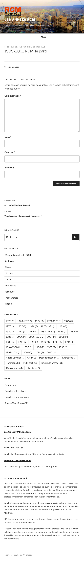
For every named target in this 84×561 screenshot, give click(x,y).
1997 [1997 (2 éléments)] (51, 347)
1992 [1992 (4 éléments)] (45, 342)
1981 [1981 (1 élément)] (21, 331)
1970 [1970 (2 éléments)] (10, 321)
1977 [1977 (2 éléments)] (22, 326)
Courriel (9, 152)
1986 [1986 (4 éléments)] (21, 337)
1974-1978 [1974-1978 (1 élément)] (54, 321)
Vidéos (8, 303)
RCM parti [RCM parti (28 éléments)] (30, 363)
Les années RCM (19, 19)
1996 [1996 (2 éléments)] (39, 347)
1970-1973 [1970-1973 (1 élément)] (25, 321)
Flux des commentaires (16, 397)
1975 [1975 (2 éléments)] (68, 321)
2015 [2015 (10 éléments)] (52, 352)
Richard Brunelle (36, 47)
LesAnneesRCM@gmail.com (17, 432)
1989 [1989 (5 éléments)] (10, 342)
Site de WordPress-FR (16, 403)
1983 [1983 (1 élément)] (62, 331)
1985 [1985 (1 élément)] (10, 337)
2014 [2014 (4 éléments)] (39, 352)
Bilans (7, 267)
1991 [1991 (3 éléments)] (34, 342)
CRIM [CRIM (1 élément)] (31, 357)
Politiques (9, 291)
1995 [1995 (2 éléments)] (28, 347)
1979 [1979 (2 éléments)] (63, 326)
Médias (8, 279)
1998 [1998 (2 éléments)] (63, 347)
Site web (9, 167)
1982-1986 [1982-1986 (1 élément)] (47, 331)
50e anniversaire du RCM (17, 255)
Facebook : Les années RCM (17, 460)
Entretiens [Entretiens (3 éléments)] (69, 357)
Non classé (14, 67)
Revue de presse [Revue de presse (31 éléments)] (52, 363)
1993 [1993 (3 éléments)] (57, 342)
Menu (42, 37)
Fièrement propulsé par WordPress (18, 555)
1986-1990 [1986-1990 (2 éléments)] (36, 337)
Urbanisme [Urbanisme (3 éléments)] (33, 368)
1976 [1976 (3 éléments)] (10, 326)
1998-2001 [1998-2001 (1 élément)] (13, 352)
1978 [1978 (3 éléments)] (33, 326)
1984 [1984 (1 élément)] (73, 331)
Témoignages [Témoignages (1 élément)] (14, 368)
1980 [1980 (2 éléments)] (10, 331)
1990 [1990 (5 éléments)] (22, 342)
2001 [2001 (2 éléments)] (27, 352)
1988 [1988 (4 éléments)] (63, 337)
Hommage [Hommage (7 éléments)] (13, 363)
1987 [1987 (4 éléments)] (51, 337)
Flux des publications (15, 391)
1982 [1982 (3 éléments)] (33, 331)
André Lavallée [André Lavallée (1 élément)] (15, 357)
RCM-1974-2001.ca (13, 448)
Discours (9, 273)
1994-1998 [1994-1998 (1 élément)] (13, 347)
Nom (7, 137)
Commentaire (12, 95)
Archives (9, 261)
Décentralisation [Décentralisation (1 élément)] (49, 357)
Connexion (10, 385)
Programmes (11, 297)
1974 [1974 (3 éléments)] (39, 321)
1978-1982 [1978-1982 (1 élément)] (48, 326)
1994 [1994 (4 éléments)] (69, 342)
